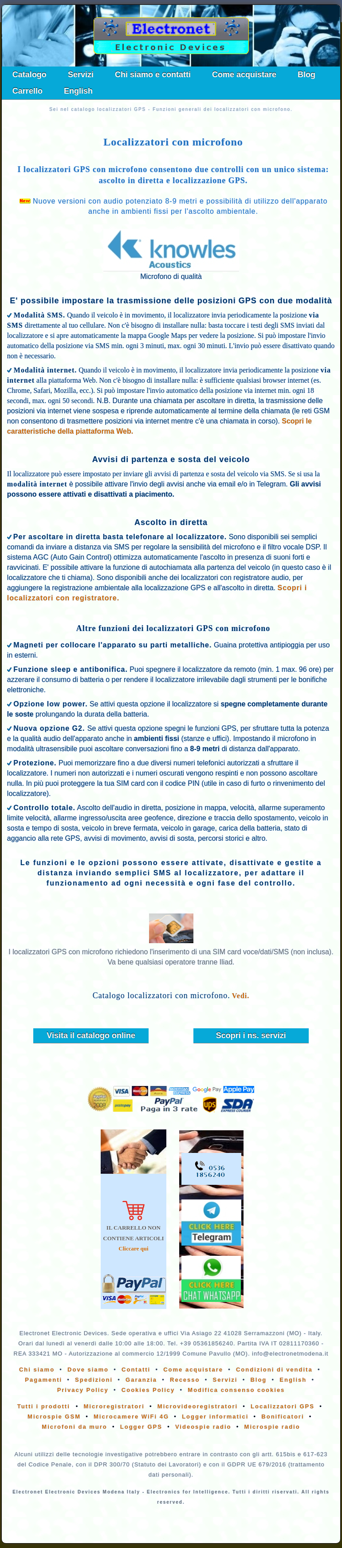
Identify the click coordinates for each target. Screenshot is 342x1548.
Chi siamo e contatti (153, 74)
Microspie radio (272, 1426)
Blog (306, 74)
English (78, 90)
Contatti (136, 1369)
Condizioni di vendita (274, 1369)
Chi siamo (37, 1369)
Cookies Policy (148, 1390)
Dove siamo (88, 1369)
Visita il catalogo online (91, 1035)
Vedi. (241, 995)
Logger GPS (141, 1426)
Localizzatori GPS (282, 1406)
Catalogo (29, 74)
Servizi (81, 74)
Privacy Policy (83, 1390)
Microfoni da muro (74, 1426)
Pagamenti (43, 1379)
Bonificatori (282, 1416)
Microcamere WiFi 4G (131, 1416)
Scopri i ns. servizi (251, 1035)
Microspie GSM (54, 1416)
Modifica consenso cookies (236, 1390)
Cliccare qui (133, 1248)
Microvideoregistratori (197, 1406)
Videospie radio (203, 1426)
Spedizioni (94, 1379)
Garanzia (141, 1379)
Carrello (27, 90)
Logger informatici (215, 1416)
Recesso (185, 1379)
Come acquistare (244, 74)
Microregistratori (113, 1406)
